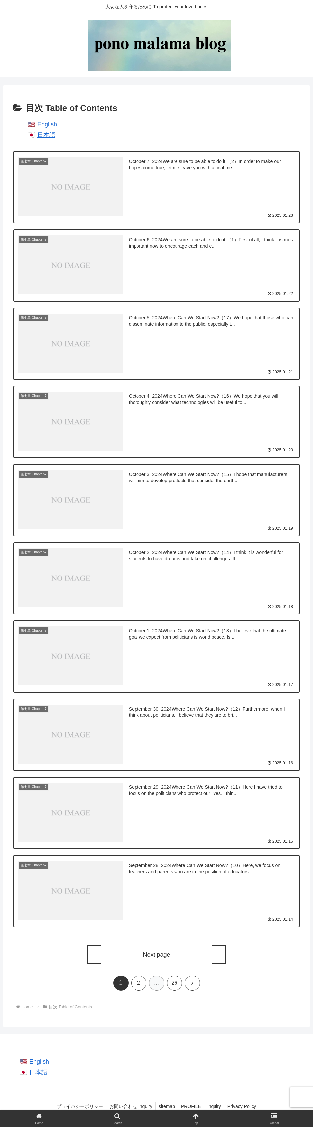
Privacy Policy (243, 1106)
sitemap (166, 1106)
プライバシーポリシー (78, 1106)
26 (174, 983)
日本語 (46, 135)
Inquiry (215, 1106)
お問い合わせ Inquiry (129, 1106)
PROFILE (191, 1106)
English (47, 124)
